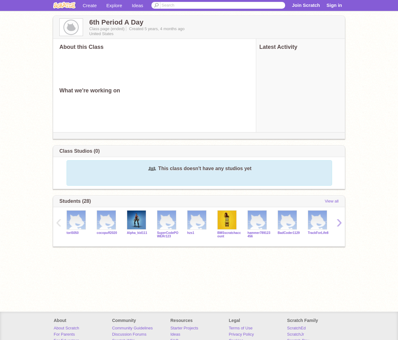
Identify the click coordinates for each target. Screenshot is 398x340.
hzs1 (190, 233)
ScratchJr (295, 334)
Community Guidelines (132, 328)
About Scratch (66, 328)
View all (332, 201)
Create (90, 5)
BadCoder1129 (289, 233)
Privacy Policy (241, 334)
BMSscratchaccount (229, 234)
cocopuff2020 (107, 233)
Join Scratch (306, 5)
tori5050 (73, 233)
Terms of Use (241, 328)
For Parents (64, 334)
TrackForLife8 (318, 233)
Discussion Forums (129, 334)
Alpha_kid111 (137, 233)
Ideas (137, 5)
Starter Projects (184, 328)
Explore (114, 5)
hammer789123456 (259, 234)
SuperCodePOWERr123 (167, 234)
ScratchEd (296, 328)
